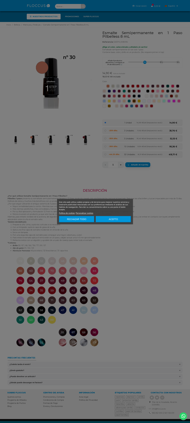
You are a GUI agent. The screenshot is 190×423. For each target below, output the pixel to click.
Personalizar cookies (84, 213)
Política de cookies (67, 213)
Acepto (113, 219)
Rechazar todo (76, 219)
